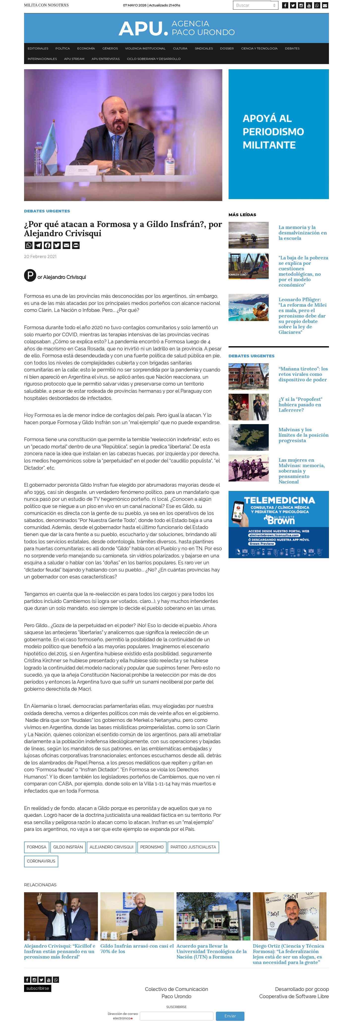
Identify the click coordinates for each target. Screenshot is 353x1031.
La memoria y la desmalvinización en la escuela (303, 232)
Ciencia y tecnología (259, 48)
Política (63, 48)
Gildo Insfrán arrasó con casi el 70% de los (137, 949)
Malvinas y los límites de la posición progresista (304, 435)
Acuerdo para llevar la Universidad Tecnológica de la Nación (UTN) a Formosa (211, 951)
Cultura (180, 48)
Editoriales (38, 48)
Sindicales (204, 48)
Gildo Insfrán (68, 847)
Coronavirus (41, 861)
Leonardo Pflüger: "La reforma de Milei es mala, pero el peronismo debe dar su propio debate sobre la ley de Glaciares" (303, 315)
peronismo (152, 847)
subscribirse (38, 988)
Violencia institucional (145, 48)
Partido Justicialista (193, 847)
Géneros (110, 48)
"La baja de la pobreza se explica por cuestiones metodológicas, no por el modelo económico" (303, 271)
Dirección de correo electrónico (123, 1016)
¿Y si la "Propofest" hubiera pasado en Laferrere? (301, 404)
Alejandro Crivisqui (111, 847)
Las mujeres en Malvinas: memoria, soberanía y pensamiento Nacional (302, 471)
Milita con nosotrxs (46, 5)
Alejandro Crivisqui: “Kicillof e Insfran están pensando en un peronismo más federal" (59, 951)
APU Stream (74, 59)
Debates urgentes (47, 211)
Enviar (230, 1016)
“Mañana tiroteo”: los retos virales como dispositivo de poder (303, 374)
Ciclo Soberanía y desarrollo (154, 59)
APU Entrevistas (105, 59)
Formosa (36, 847)
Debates (292, 48)
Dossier (227, 48)
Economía (86, 48)
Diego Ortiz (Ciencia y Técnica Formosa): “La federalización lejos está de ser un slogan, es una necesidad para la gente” (288, 954)
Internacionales (42, 59)
